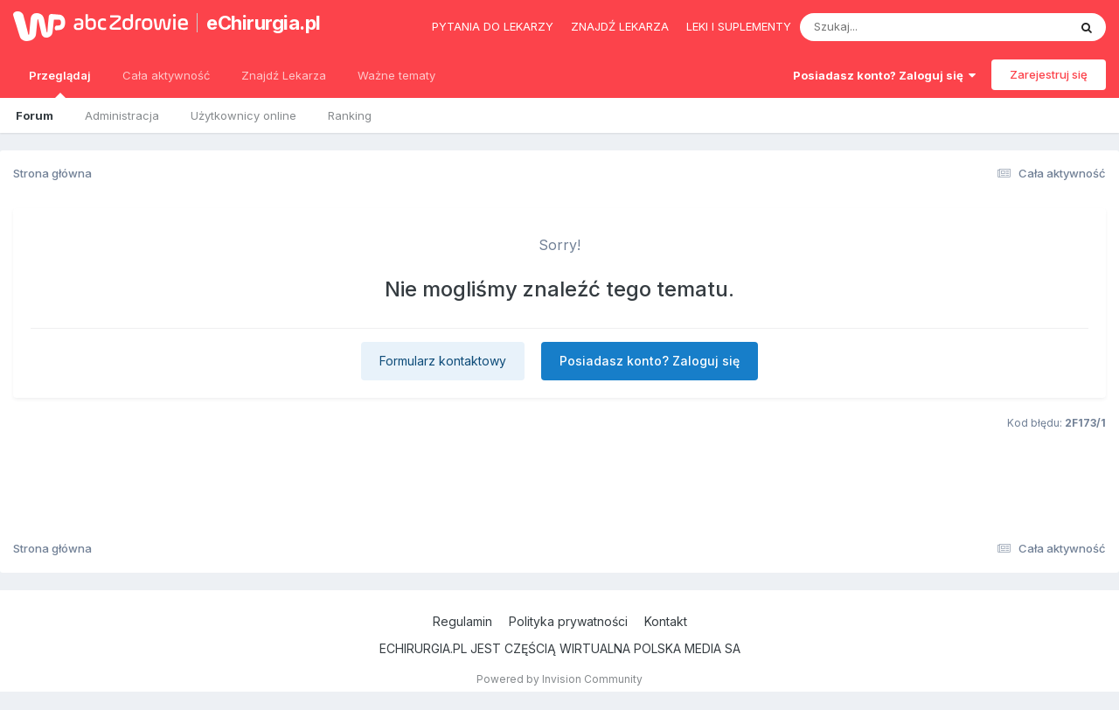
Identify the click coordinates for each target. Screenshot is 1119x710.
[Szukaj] (891, 27)
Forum (34, 115)
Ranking (350, 115)
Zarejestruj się (1049, 74)
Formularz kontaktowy (442, 360)
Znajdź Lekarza (283, 75)
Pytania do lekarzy (492, 26)
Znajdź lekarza (620, 26)
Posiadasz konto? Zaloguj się (884, 75)
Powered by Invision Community (559, 679)
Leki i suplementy (738, 26)
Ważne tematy (396, 75)
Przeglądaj (60, 83)
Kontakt (665, 621)
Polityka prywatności (568, 621)
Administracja (122, 115)
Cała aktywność (166, 75)
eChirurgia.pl (263, 22)
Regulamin (462, 621)
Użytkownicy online (243, 115)
